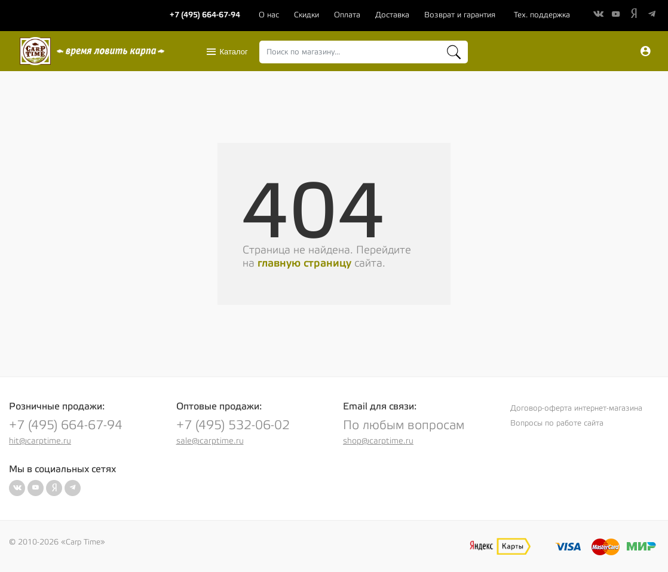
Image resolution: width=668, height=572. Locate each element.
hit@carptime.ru (40, 441)
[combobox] (363, 52)
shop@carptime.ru (378, 441)
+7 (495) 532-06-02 (233, 425)
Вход (645, 51)
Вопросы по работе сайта (556, 423)
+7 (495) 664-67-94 (65, 425)
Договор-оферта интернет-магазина (576, 408)
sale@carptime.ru (210, 441)
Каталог (226, 52)
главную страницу (304, 263)
